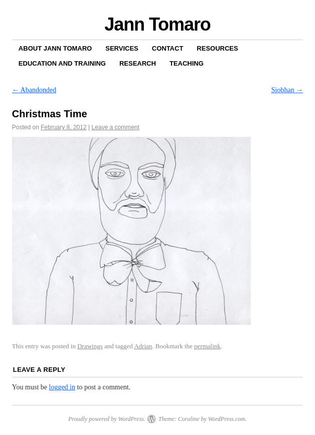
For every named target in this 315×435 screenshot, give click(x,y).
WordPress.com (226, 418)
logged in (62, 387)
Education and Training (62, 63)
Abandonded (34, 90)
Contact (168, 48)
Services (121, 48)
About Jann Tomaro (55, 48)
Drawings (90, 346)
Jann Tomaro (157, 24)
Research (137, 63)
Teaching (187, 63)
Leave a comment (115, 127)
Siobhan (287, 90)
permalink (207, 346)
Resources (217, 48)
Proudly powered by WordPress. (106, 418)
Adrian (143, 346)
